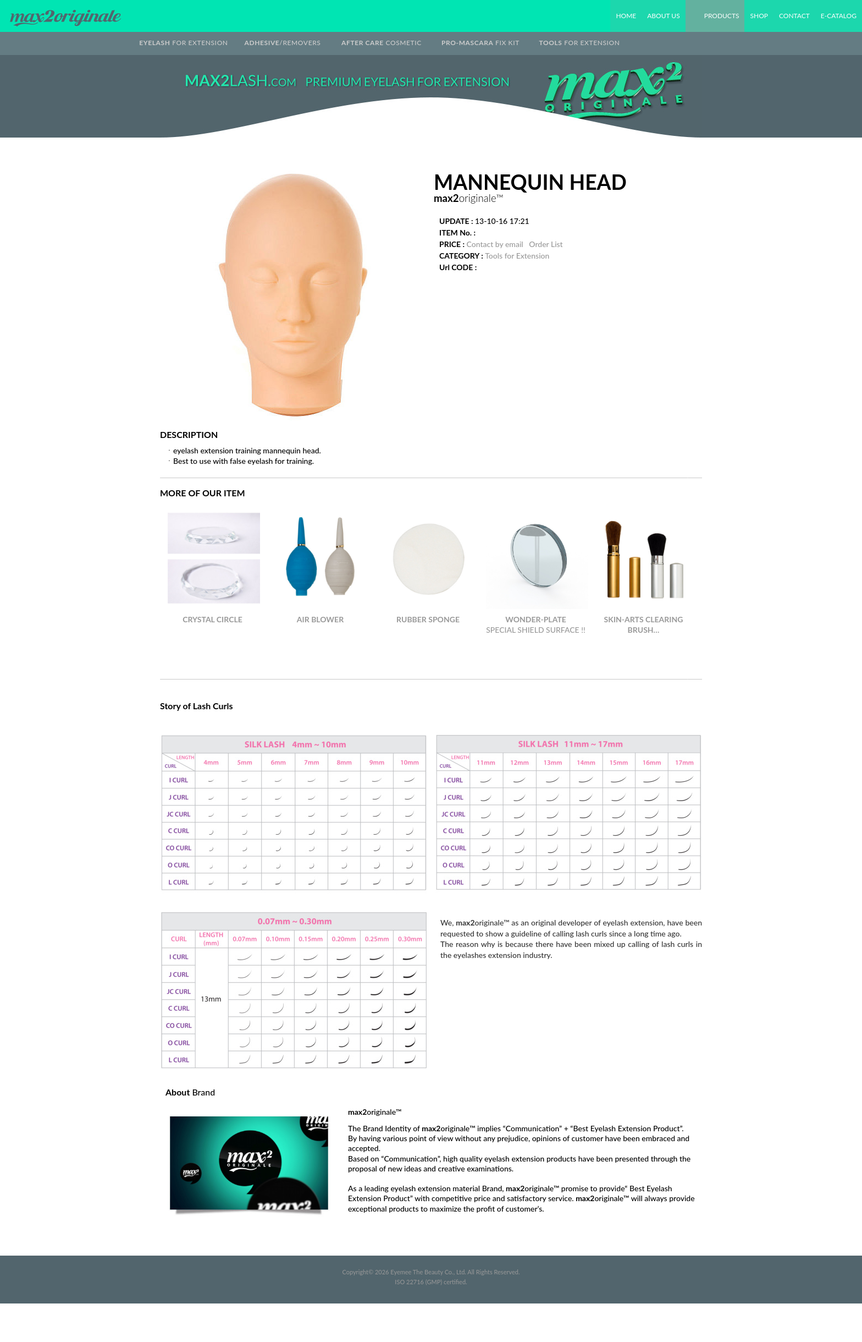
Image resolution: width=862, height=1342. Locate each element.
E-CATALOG (839, 16)
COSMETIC (381, 43)
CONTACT (794, 16)
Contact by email (495, 244)
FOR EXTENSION (183, 43)
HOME (626, 16)
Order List (545, 244)
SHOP (758, 16)
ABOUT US (663, 16)
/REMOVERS (283, 43)
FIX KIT (480, 43)
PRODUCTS (721, 16)
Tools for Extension (517, 255)
